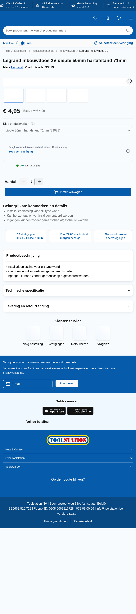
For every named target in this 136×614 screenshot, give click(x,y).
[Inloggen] (107, 18)
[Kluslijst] (95, 18)
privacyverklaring (13, 401)
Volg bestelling (33, 372)
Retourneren (79, 372)
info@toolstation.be (101, 537)
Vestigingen (56, 372)
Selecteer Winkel (25, 164)
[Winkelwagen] (119, 18)
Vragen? (103, 372)
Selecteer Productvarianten (24, 136)
